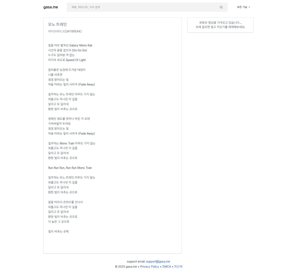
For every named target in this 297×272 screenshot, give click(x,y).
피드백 (178, 266)
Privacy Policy (149, 266)
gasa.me (50, 7)
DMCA (166, 266)
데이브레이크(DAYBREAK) (65, 31)
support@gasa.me (158, 261)
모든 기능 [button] (242, 7)
